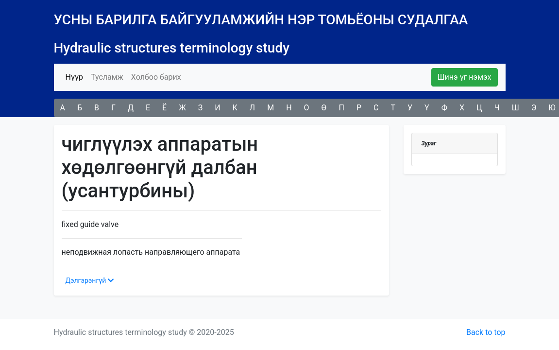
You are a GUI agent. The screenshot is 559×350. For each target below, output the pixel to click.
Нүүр (76, 76)
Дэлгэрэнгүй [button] (90, 280)
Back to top (485, 332)
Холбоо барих (156, 77)
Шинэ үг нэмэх (464, 77)
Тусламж (107, 77)
